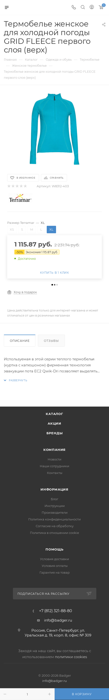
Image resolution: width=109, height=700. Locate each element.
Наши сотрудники (54, 466)
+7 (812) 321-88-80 (55, 611)
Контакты (54, 473)
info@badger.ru (58, 620)
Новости (54, 459)
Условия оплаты (55, 566)
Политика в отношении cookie (54, 533)
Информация (54, 489)
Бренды (54, 433)
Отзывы (51, 341)
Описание (19, 341)
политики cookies (71, 657)
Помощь (54, 549)
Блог (54, 499)
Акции (54, 423)
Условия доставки (54, 559)
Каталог (54, 414)
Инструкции (55, 506)
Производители (55, 512)
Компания (54, 450)
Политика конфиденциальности (54, 519)
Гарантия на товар (55, 572)
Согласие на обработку (55, 526)
